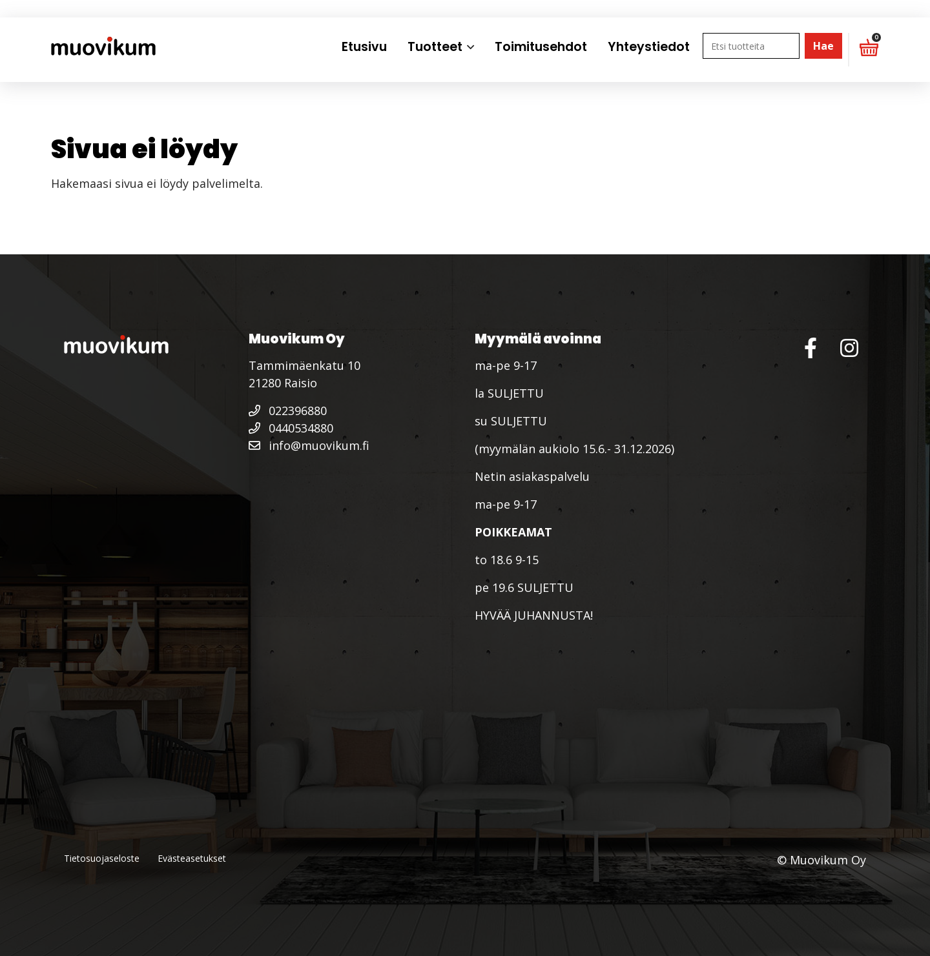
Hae (823, 46)
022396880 (288, 410)
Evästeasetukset (192, 858)
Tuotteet (435, 47)
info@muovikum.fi (309, 445)
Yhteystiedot (649, 47)
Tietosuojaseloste (102, 858)
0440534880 (291, 428)
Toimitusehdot (541, 47)
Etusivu (364, 47)
